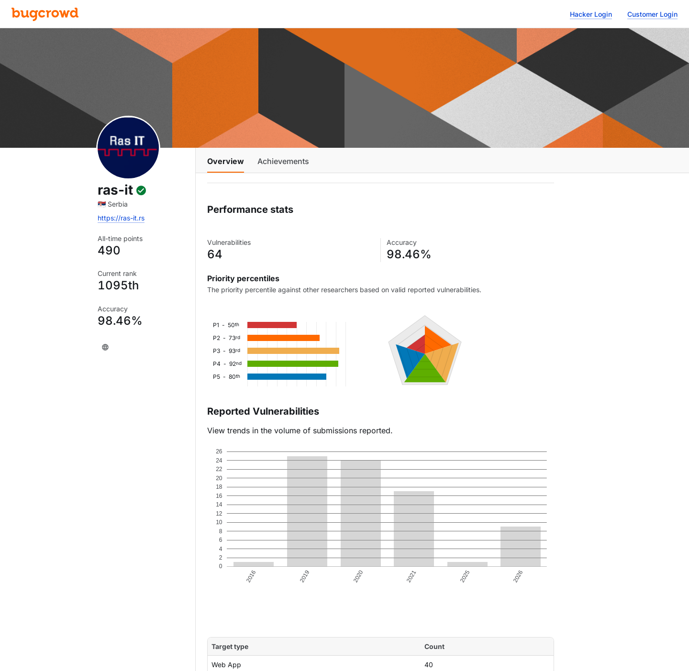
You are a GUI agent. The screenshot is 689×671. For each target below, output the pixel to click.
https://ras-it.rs (121, 218)
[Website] (105, 347)
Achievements (283, 161)
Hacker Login (591, 14)
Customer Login (652, 14)
